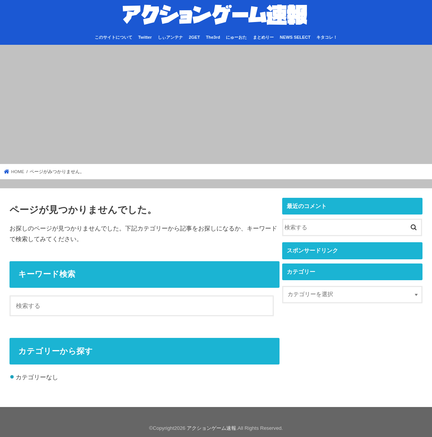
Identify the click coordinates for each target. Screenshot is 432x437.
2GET (194, 37)
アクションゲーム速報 (211, 428)
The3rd (213, 37)
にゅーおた (236, 37)
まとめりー (263, 37)
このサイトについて (113, 37)
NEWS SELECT (295, 37)
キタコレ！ (326, 37)
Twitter (145, 37)
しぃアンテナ (170, 37)
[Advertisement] (216, 105)
